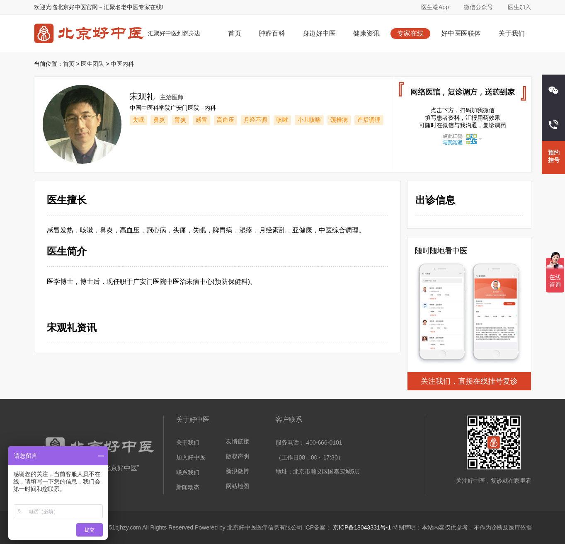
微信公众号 (478, 7)
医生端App (435, 7)
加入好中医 (190, 457)
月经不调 (255, 119)
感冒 (201, 119)
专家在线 (410, 33)
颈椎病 (339, 119)
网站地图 (237, 486)
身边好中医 (319, 33)
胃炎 (180, 119)
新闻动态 (187, 487)
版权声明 (237, 456)
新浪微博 (237, 471)
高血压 (225, 119)
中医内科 (122, 63)
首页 (234, 33)
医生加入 (519, 7)
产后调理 (369, 119)
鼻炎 (159, 119)
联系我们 (187, 472)
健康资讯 (366, 33)
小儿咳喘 (309, 119)
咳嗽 (282, 119)
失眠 (138, 119)
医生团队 (92, 63)
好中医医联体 (461, 33)
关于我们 (511, 33)
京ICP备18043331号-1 (362, 527)
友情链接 (237, 441)
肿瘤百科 (272, 33)
